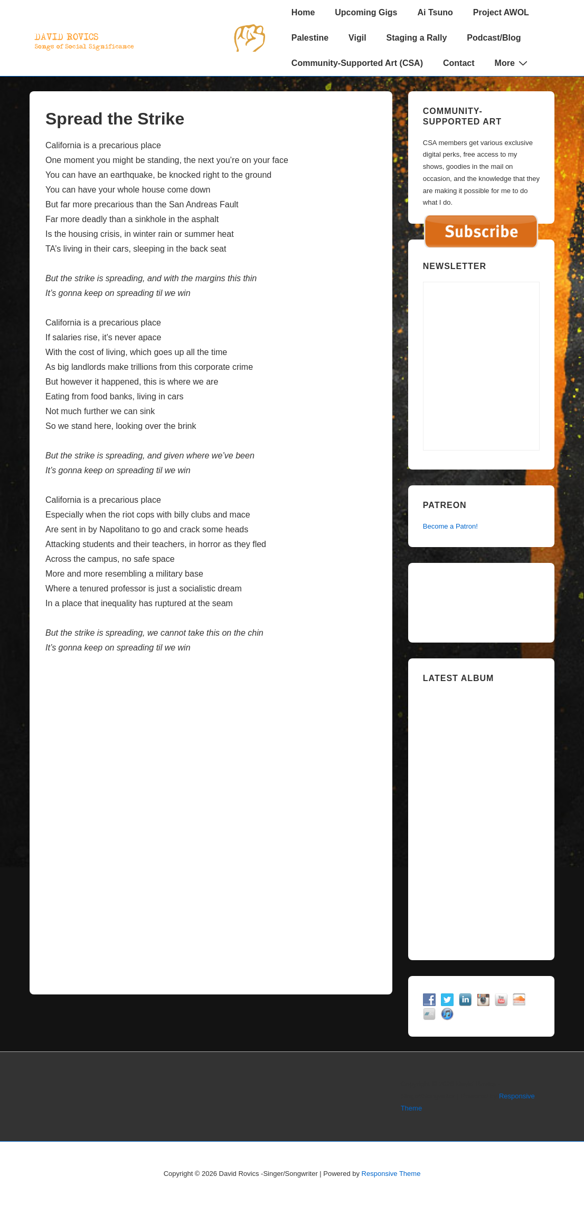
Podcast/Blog (494, 37)
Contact (459, 63)
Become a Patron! (450, 526)
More (512, 62)
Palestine (309, 37)
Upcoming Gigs (366, 12)
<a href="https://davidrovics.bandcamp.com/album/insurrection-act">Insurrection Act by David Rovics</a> (481, 818)
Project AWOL (501, 12)
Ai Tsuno (435, 12)
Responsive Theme (391, 1174)
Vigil (357, 37)
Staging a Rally (417, 37)
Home (303, 12)
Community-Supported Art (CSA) (357, 63)
